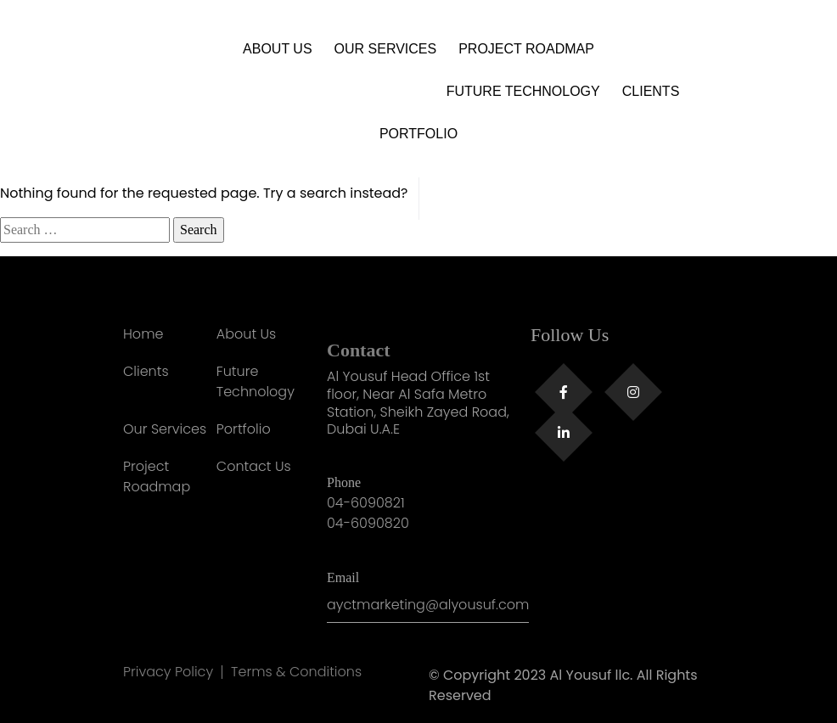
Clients (651, 91)
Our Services (385, 49)
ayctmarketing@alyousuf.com (428, 604)
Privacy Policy (168, 672)
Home (143, 334)
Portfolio (418, 133)
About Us (277, 49)
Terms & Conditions (296, 672)
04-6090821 (366, 503)
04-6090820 (368, 523)
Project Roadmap (526, 49)
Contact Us (253, 466)
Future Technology (523, 91)
